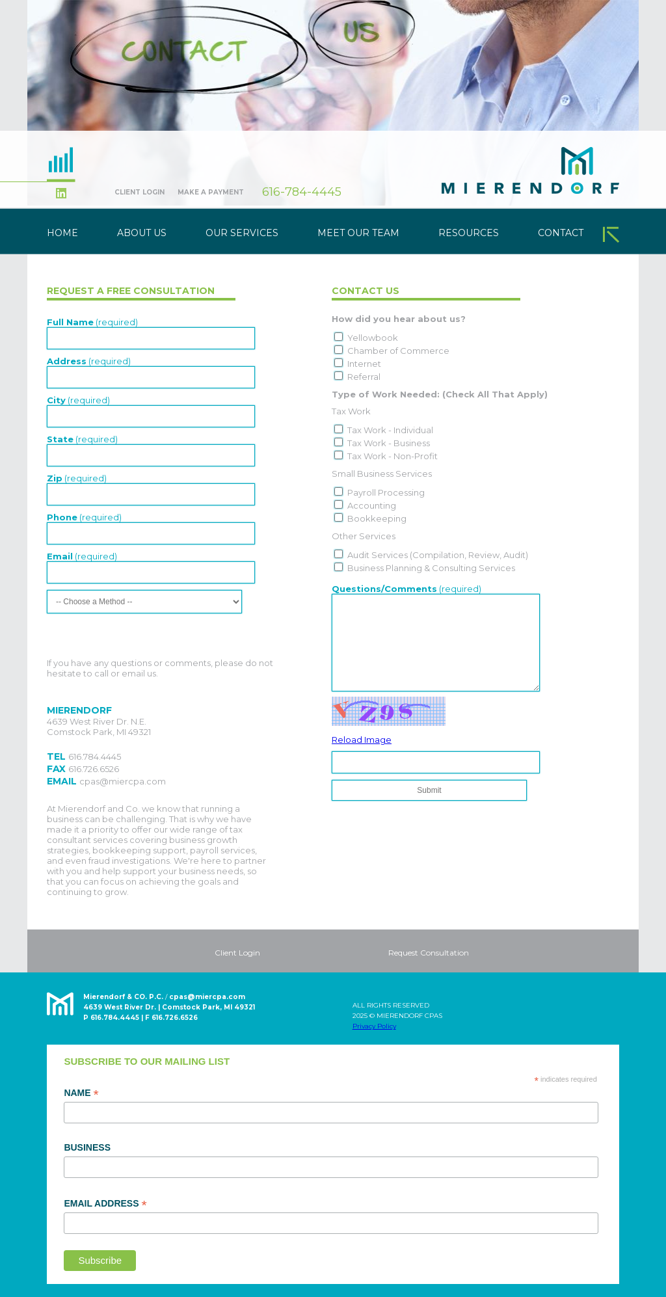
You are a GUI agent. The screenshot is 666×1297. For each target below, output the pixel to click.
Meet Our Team (358, 233)
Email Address (105, 1203)
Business (87, 1147)
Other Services (363, 536)
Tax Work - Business (388, 443)
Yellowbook (372, 337)
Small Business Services (382, 473)
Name (81, 1093)
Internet (364, 363)
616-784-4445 (301, 192)
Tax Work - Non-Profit (392, 456)
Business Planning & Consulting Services (431, 568)
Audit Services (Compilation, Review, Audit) (437, 555)
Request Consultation (428, 952)
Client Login (139, 192)
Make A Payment (211, 192)
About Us (141, 233)
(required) (92, 322)
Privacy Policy (374, 1026)
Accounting (371, 505)
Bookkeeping (376, 518)
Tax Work (351, 411)
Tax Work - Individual (390, 430)
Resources (468, 233)
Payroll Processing (386, 492)
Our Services (242, 233)
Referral (363, 376)
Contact (560, 233)
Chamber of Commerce (398, 350)
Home (62, 233)
